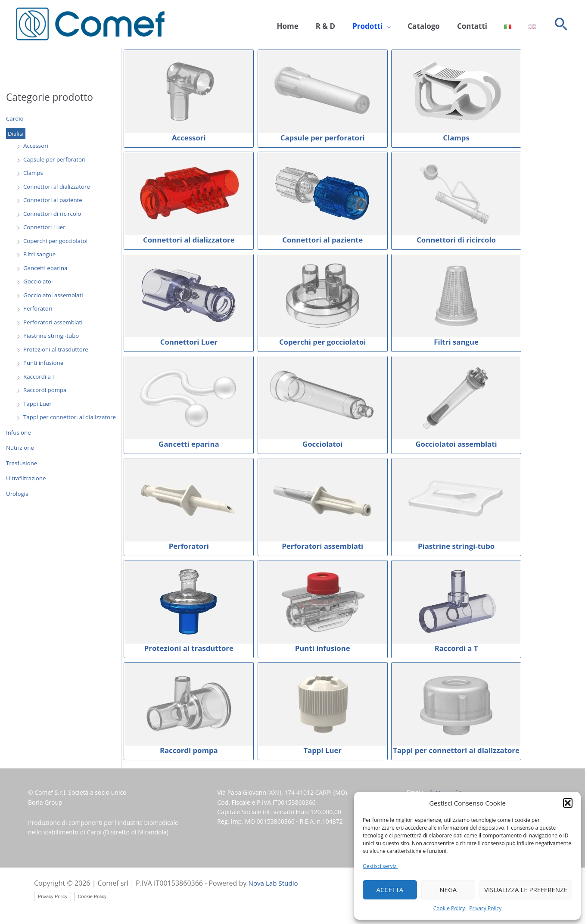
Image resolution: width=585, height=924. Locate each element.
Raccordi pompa (46, 390)
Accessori (36, 146)
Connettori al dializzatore (58, 187)
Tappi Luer (38, 404)
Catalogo (439, 24)
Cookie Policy (449, 908)
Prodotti (387, 24)
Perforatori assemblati (54, 322)
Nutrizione (20, 448)
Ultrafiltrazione (27, 479)
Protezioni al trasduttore (57, 349)
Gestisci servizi (380, 866)
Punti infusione (44, 363)
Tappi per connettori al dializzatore (72, 418)
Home (315, 24)
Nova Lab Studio (275, 883)
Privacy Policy (485, 908)
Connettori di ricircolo (53, 214)
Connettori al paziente (54, 200)
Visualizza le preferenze (525, 889)
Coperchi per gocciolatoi (57, 241)
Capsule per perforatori (56, 160)
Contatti (483, 24)
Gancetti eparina (46, 268)
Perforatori (38, 309)
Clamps (33, 173)
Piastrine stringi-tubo (52, 336)
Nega (448, 889)
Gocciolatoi (38, 282)
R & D (349, 24)
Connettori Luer (45, 228)
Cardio (15, 119)
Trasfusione (22, 463)
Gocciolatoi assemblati (54, 295)
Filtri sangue (40, 255)
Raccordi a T (40, 377)
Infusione (19, 433)
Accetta (389, 889)
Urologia (18, 494)
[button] (567, 803)
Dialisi (16, 134)
